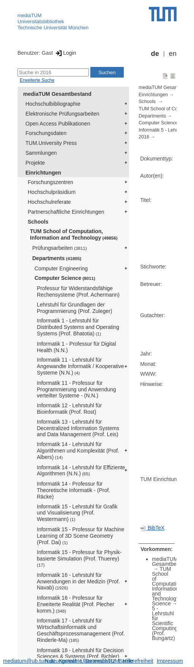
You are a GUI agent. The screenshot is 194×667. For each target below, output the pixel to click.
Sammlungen (41, 153)
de (155, 53)
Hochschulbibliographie (52, 104)
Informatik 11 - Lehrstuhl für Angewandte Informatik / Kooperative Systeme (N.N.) (80, 366)
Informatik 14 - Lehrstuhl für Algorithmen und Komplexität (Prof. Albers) (78, 450)
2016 (144, 137)
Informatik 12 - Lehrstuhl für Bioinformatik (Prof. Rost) (69, 408)
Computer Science (65, 278)
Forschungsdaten (45, 133)
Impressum (170, 661)
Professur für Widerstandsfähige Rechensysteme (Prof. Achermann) (78, 291)
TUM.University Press (51, 143)
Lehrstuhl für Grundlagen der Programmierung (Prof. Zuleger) (74, 308)
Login (65, 53)
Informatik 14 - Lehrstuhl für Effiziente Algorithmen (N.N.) (81, 470)
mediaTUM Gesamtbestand (57, 94)
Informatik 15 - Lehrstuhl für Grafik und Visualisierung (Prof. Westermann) (77, 512)
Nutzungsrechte (63, 661)
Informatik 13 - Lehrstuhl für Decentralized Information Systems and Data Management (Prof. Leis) (78, 428)
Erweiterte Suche (37, 80)
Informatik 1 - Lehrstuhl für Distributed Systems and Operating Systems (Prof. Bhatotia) (78, 327)
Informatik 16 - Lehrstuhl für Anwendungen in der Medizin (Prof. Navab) (78, 581)
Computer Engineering (61, 268)
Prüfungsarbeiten (59, 248)
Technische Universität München (52, 27)
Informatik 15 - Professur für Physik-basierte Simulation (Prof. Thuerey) (79, 558)
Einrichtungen (43, 173)
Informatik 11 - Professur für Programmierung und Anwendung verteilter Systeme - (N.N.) (76, 389)
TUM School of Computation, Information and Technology (74, 234)
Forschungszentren (50, 182)
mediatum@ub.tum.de (29, 661)
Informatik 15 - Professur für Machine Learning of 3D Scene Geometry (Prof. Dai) (80, 535)
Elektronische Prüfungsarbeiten (62, 114)
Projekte (35, 163)
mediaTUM (29, 15)
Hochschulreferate (49, 202)
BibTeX (152, 528)
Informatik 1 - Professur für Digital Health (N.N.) (76, 347)
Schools (38, 222)
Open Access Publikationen (57, 124)
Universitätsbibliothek (40, 21)
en (173, 53)
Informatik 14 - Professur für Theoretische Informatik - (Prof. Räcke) (73, 490)
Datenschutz (100, 661)
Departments (56, 258)
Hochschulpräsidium (52, 192)
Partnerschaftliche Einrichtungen (66, 212)
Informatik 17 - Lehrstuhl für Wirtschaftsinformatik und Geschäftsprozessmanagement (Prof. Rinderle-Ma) (81, 630)
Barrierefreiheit (135, 661)
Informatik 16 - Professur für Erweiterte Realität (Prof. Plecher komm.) (75, 604)
